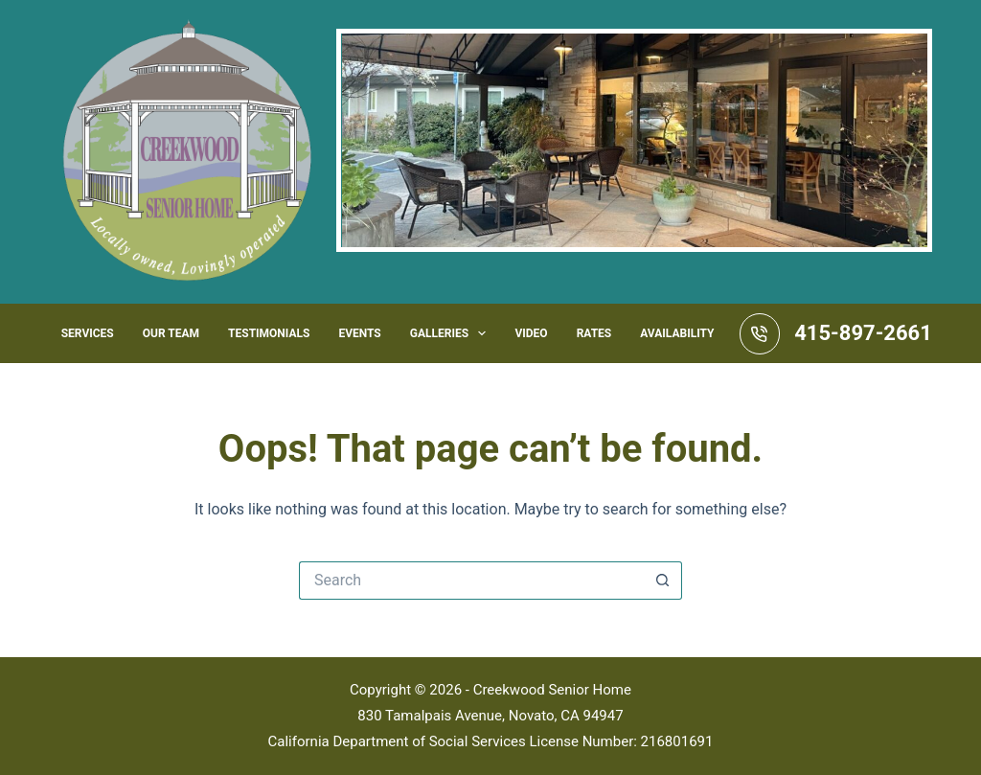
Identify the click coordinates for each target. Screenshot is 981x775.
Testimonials (268, 333)
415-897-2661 (863, 333)
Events (359, 333)
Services (87, 333)
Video (530, 333)
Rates (594, 333)
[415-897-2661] (760, 333)
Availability (677, 333)
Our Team (171, 333)
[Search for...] (471, 580)
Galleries (452, 333)
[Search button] (663, 580)
